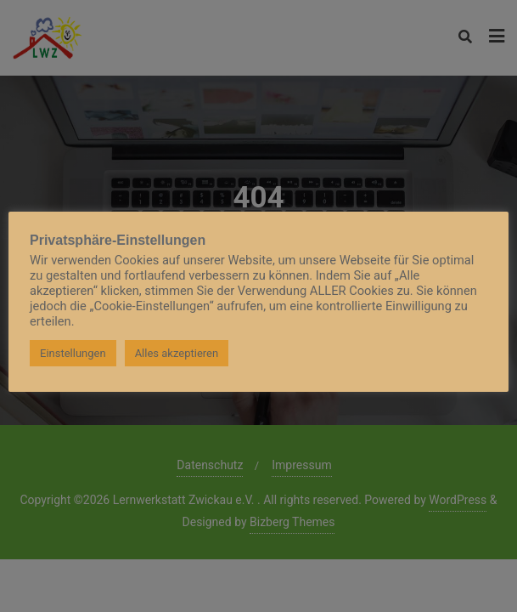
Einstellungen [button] (73, 353)
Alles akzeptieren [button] (177, 353)
